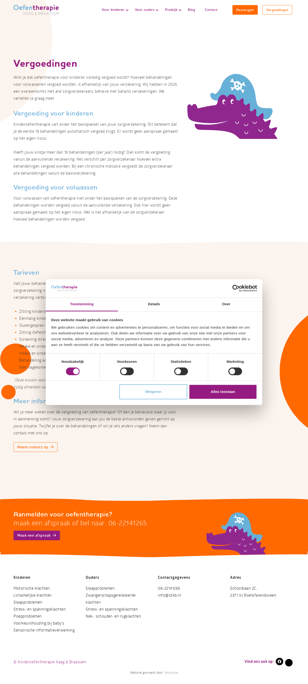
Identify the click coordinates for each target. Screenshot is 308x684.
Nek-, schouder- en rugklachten (113, 616)
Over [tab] (226, 304)
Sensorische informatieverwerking (44, 630)
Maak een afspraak (36, 535)
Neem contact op (35, 446)
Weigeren (153, 392)
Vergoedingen (277, 10)
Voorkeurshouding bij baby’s (38, 623)
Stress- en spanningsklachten (39, 609)
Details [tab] (154, 304)
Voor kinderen (115, 9)
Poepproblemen (27, 616)
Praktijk (173, 9)
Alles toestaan (223, 392)
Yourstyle (170, 673)
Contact (211, 9)
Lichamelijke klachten (32, 595)
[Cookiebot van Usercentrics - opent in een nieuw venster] (236, 288)
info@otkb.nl (169, 595)
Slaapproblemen (27, 602)
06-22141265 (169, 588)
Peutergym (245, 10)
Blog (191, 9)
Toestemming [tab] (82, 304)
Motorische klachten (31, 588)
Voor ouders (147, 9)
